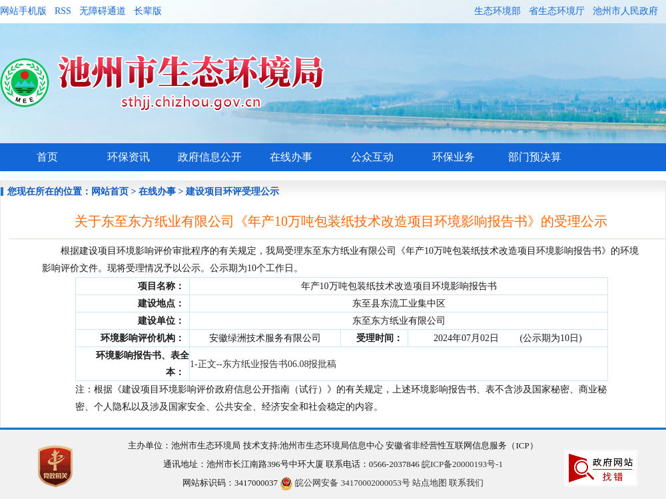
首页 (47, 157)
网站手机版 (23, 11)
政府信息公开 (210, 157)
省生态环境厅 (557, 11)
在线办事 (291, 157)
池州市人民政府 (625, 11)
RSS (63, 11)
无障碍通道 (102, 11)
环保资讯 (128, 157)
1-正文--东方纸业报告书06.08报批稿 (263, 364)
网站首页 (110, 192)
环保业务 (453, 157)
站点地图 (429, 483)
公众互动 (372, 157)
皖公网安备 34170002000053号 (345, 483)
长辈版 (148, 11)
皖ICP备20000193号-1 (462, 464)
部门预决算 (534, 157)
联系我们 (466, 483)
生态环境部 (497, 11)
